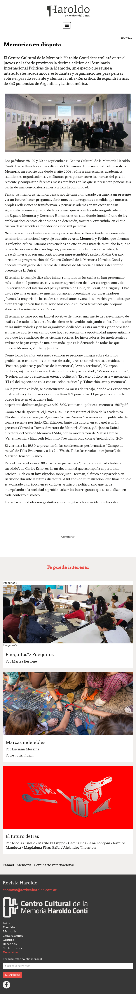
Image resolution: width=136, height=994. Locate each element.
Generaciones (13, 935)
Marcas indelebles (26, 742)
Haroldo (9, 927)
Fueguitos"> (30, 654)
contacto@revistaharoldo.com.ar (30, 890)
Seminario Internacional (54, 865)
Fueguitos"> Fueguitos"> (68, 614)
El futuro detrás (22, 836)
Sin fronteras (12, 948)
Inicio (7, 923)
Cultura (8, 940)
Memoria (24, 865)
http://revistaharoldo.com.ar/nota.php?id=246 (87, 438)
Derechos (10, 944)
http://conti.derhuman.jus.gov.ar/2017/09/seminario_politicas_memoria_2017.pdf (66, 405)
